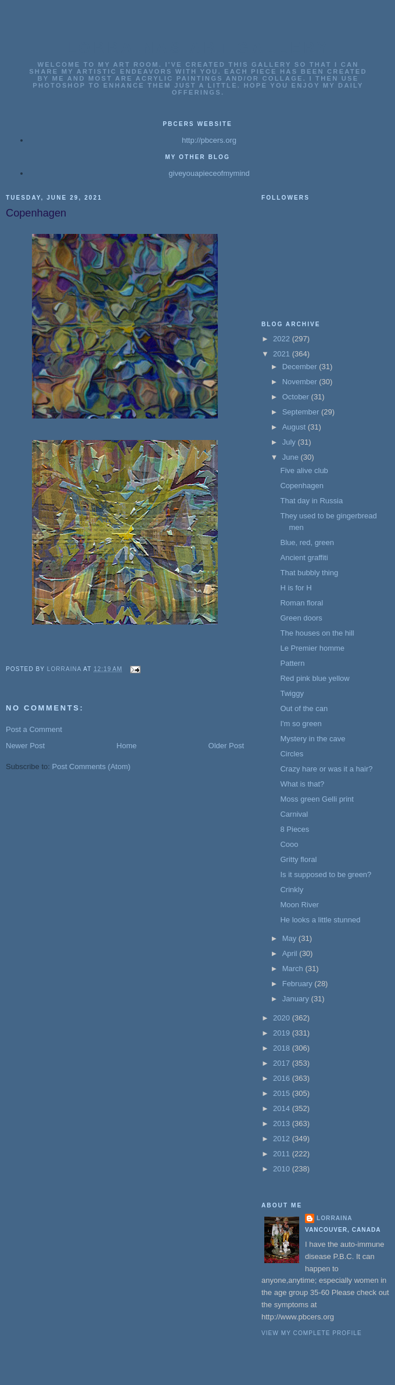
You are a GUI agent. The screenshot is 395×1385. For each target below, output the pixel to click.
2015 (282, 1093)
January (296, 998)
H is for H (295, 587)
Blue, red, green (307, 542)
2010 (282, 1168)
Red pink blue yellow (314, 678)
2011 (282, 1153)
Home (127, 745)
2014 (282, 1108)
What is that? (302, 784)
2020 (282, 1017)
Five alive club (304, 470)
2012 (282, 1138)
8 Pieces (294, 829)
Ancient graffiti (304, 557)
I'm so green (300, 723)
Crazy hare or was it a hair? (326, 768)
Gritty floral (298, 859)
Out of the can (304, 708)
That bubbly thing (309, 572)
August (295, 427)
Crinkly (291, 889)
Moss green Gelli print (316, 799)
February (298, 983)
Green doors (301, 618)
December (300, 366)
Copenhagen (301, 485)
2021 (282, 353)
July (290, 442)
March (294, 968)
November (300, 381)
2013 (282, 1123)
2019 (282, 1033)
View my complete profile (311, 1333)
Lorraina (335, 1218)
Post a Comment (34, 729)
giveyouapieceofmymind (208, 173)
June (291, 457)
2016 (282, 1078)
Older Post (226, 745)
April (291, 953)
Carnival (294, 814)
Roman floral (301, 602)
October (296, 396)
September (301, 411)
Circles (291, 753)
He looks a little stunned (320, 919)
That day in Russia (311, 500)
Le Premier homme (312, 648)
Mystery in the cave (312, 738)
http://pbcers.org (209, 140)
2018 (282, 1048)
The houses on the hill (317, 633)
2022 (282, 338)
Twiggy (291, 693)
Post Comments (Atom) (91, 766)
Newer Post (25, 745)
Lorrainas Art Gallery (198, 47)
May (290, 938)
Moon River (299, 904)
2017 (282, 1063)
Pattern (292, 663)
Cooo (289, 844)
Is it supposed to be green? (325, 874)
